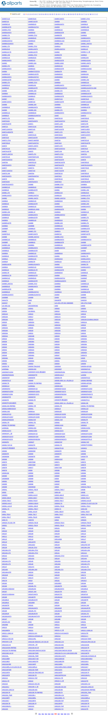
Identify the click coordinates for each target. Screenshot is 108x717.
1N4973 (83, 137)
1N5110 (83, 534)
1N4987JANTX (33, 234)
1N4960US (31, 41)
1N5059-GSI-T (59, 375)
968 (62, 714)
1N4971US (31, 129)
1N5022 (4, 325)
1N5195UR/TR (33, 613)
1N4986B (31, 226)
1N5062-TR (58, 445)
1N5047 (57, 355)
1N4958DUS (32, 24)
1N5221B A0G (59, 645)
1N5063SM (31, 451)
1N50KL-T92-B (59, 506)
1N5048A (5, 358)
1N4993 (83, 270)
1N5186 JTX (32, 586)
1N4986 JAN (59, 223)
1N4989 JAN (6, 245)
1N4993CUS (32, 273)
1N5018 (83, 317)
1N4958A (84, 21)
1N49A (57, 297)
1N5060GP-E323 (86, 391)
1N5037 (57, 341)
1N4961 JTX (6, 46)
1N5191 (30, 605)
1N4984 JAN (6, 212)
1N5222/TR (84, 681)
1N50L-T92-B (85, 512)
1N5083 (57, 473)
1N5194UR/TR (85, 608)
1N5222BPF (6, 698)
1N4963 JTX (6, 66)
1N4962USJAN (86, 60)
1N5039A (84, 344)
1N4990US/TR (33, 256)
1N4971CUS (32, 126)
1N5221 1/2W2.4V (87, 630)
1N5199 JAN (6, 622)
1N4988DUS (32, 239)
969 (65, 714)
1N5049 (30, 358)
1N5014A (5, 314)
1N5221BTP (58, 672)
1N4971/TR (84, 124)
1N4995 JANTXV (7, 284)
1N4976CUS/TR (60, 162)
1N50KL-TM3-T (33, 509)
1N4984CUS (85, 212)
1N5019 (30, 319)
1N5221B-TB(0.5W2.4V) (36, 672)
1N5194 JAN (85, 605)
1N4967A (31, 99)
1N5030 (83, 330)
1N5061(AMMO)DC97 (9, 409)
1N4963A (31, 66)
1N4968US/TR (85, 107)
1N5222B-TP (32, 703)
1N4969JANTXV (86, 113)
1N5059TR (31, 378)
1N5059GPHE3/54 (8, 375)
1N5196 (57, 613)
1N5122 (57, 542)
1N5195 (4, 611)
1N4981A (31, 193)
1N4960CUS (6, 38)
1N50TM (31, 520)
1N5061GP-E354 (86, 417)
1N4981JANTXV (33, 195)
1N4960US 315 (59, 41)
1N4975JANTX (85, 157)
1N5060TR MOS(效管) (9, 403)
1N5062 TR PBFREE (8, 425)
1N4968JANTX (33, 107)
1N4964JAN (85, 74)
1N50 (56, 306)
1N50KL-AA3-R (7, 506)
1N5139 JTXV (32, 547)
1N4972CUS (32, 135)
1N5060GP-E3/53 (86, 389)
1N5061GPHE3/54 (8, 420)
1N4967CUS (59, 99)
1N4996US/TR (85, 292)
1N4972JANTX (85, 135)
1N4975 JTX (32, 154)
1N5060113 (5, 386)
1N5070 (4, 462)
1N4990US (5, 256)
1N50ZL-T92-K (59, 525)
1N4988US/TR (59, 242)
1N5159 (83, 572)
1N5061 (30, 403)
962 (43, 714)
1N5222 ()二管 (59, 681)
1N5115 (4, 539)
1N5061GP (84, 411)
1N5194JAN (6, 608)
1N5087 (57, 476)
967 (59, 714)
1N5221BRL (85, 664)
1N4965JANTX (59, 85)
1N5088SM (5, 478)
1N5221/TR (84, 633)
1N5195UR (5, 613)
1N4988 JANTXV (33, 237)
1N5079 (4, 470)
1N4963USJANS (86, 69)
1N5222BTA (32, 701)
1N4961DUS (6, 49)
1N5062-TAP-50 (7, 445)
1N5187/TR (58, 591)
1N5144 (57, 558)
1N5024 (83, 325)
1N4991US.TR (85, 261)
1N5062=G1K (59, 425)
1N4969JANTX (59, 113)
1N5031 (30, 333)
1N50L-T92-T (32, 514)
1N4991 (57, 256)
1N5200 (57, 622)
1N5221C (5, 678)
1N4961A (58, 46)
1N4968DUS (6, 107)
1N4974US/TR (6, 151)
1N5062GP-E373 (7, 439)
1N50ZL (4, 525)
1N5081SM (5, 473)
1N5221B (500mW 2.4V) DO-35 (38, 642)
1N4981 (57, 190)
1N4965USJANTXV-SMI (88, 88)
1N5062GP (84, 431)
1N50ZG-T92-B (33, 523)
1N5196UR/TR (85, 616)
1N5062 (57, 422)
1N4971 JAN (59, 124)
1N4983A (5, 206)
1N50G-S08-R (6, 498)
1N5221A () (84, 636)
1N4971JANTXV (7, 129)
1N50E (83, 492)
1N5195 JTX (32, 611)
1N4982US (5, 204)
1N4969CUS (6, 113)
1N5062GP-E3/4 (60, 434)
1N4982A (5, 201)
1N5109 (57, 534)
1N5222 (30, 681)
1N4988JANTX (59, 239)
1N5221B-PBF (6, 664)
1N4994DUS (32, 278)
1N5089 (30, 478)
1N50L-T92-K (6, 514)
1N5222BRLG (85, 698)
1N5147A (31, 567)
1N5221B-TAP (85, 670)
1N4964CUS (6, 74)
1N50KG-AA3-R (86, 500)
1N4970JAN (6, 121)
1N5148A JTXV (86, 569)
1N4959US (31, 32)
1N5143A (31, 558)
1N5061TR (84, 420)
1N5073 (4, 465)
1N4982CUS (32, 201)
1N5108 (30, 534)
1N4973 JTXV (6, 140)
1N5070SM (31, 462)
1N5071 (57, 462)
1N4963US (31, 69)
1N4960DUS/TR (60, 38)
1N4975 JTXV (59, 154)
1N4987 (4, 231)
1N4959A (31, 30)
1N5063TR (58, 451)
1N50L (4, 512)
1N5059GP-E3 (85, 369)
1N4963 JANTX (86, 63)
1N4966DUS (59, 93)
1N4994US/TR (33, 281)
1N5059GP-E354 (86, 372)
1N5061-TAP (59, 420)
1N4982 (4, 198)
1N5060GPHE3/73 (87, 394)
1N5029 (30, 330)
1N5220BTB (6, 630)
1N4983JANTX (85, 206)
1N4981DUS (85, 193)
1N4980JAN (58, 187)
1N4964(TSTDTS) (34, 71)
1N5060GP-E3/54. (34, 391)
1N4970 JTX (6, 118)
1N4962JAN (85, 58)
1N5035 (57, 339)
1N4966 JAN (32, 91)
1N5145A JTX (6, 564)
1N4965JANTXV (86, 85)
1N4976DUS (85, 162)
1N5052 (4, 363)
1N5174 (30, 578)
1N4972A (5, 135)
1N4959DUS (85, 30)
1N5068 (4, 459)
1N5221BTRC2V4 (60, 675)
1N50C (4, 492)
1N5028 (83, 328)
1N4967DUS (85, 99)
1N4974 (4, 146)
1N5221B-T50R (33, 670)
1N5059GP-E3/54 (7, 372)
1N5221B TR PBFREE (9, 650)
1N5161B (5, 575)
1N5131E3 (31, 545)
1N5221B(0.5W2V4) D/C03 (37, 650)
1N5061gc (31, 411)
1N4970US (84, 121)
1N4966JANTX (6, 96)
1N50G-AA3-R (32, 495)
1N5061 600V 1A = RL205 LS (64, 403)
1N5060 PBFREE (86, 380)
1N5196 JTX (85, 613)
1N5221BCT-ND (33, 659)
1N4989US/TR (33, 250)
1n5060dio (31, 386)
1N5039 (57, 344)
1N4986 (30, 223)
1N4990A (5, 253)
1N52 (30, 622)
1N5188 (4, 597)
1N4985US (84, 220)
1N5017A (58, 317)
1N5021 (57, 322)
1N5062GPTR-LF (86, 439)
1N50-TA (4, 520)
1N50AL (4, 489)
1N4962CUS (6, 58)
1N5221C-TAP (32, 678)
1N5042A (31, 350)
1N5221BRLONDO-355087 (63, 667)
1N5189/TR (84, 600)
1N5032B (31, 336)
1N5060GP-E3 (33, 389)
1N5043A (84, 350)
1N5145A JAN (85, 561)
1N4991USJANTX (34, 264)
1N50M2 (57, 517)
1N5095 (4, 484)
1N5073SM (31, 465)
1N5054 (57, 363)
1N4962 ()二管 (85, 52)
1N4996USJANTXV (34, 295)
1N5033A (84, 336)
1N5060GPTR (6, 397)
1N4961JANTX (33, 49)
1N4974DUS (32, 148)
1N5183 (30, 583)
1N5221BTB (6, 672)
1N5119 (4, 542)
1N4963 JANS (59, 63)
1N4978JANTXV (33, 176)
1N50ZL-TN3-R (86, 525)
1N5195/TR (58, 611)
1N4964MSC (59, 77)
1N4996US (58, 292)
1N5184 (83, 583)
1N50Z (57, 520)
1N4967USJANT (86, 102)
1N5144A (84, 558)
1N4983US (5, 209)
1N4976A (5, 162)
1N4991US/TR (6, 264)
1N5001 (30, 308)
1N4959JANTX (6, 32)
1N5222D (5, 709)
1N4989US (5, 250)
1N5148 (57, 567)
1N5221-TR (5, 681)
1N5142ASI (84, 556)
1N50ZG (83, 520)
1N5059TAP (6, 378)
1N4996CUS (85, 289)
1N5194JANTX (33, 608)
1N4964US (84, 77)
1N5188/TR (31, 597)
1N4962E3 (58, 58)
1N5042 (4, 350)
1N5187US (84, 594)
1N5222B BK (59, 690)
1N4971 (30, 124)
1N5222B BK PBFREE (88, 690)
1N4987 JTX (32, 231)
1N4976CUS (32, 162)
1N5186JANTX (59, 589)
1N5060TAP (58, 397)
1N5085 (4, 476)
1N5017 (30, 317)
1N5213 (4, 627)
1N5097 (57, 484)
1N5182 (4, 583)
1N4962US (31, 60)
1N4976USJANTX (86, 165)
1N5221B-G (84, 661)
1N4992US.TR (33, 270)
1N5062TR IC (32, 448)
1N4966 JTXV (85, 91)
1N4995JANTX (33, 286)
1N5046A (31, 355)
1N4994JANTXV (60, 278)
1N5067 (57, 456)
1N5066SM (5, 456)
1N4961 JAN (59, 43)
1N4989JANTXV (60, 248)
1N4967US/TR (59, 102)
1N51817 (84, 580)
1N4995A (58, 284)
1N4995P (58, 286)
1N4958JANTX (59, 24)
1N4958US (84, 24)
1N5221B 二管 (32, 645)
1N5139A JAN (85, 547)
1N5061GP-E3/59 (60, 417)
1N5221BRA (58, 664)
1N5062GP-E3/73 (7, 436)
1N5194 (57, 605)
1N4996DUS (6, 292)
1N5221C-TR (59, 678)
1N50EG (4, 495)
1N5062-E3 (58, 428)
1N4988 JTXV (59, 237)
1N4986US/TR (59, 228)
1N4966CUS (32, 93)
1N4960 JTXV (32, 35)
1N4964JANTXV (33, 77)
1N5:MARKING (33, 306)
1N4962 (57, 52)
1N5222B (58, 684)
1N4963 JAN (32, 63)
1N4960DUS (32, 38)
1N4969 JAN (32, 110)
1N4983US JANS (33, 209)
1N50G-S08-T (32, 498)
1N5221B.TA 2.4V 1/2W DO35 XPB (66, 653)
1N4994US (5, 281)
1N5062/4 (31, 425)
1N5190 (83, 602)
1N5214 (30, 627)
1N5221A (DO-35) (7, 639)
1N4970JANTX (33, 121)
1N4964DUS (59, 74)
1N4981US (58, 195)
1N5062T (31, 442)
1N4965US (5, 88)
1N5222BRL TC (60, 698)
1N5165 (57, 575)
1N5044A (31, 352)
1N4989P (84, 248)
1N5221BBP (6, 659)
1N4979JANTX (33, 182)
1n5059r (83, 375)
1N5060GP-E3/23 (60, 389)
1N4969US (5, 115)
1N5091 (4, 481)
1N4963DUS (85, 66)
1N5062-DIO (32, 428)
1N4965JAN (32, 85)
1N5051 (57, 361)
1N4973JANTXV (33, 143)
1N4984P (84, 215)
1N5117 (83, 539)
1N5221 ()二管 (59, 630)
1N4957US (5, 21)
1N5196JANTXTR (34, 616)
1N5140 (57, 550)
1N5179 (4, 580)
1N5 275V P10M (86, 303)
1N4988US (31, 242)
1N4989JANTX (33, 248)
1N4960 (83, 32)
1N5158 (57, 572)
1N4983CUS (32, 206)
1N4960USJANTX (7, 43)
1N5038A (31, 344)
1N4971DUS (59, 126)
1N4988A (84, 237)
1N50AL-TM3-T (59, 489)
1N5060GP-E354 (7, 394)
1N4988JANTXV (86, 239)
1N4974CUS (6, 148)
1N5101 (57, 528)
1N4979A (31, 179)
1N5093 (57, 481)
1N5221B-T (84, 667)
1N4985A (5, 220)
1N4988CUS (6, 239)
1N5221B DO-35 (33, 648)
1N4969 (4, 110)
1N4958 (57, 21)
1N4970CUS (59, 118)
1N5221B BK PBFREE (9, 648)
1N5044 (4, 352)
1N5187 (4, 591)
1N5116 (30, 539)
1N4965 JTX (6, 82)
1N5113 (57, 536)
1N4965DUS (6, 85)
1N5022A (31, 325)
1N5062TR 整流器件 (8, 448)
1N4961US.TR (6, 52)
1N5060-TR (32, 400)
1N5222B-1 (31, 695)
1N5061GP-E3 (6, 414)
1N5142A (31, 556)
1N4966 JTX (58, 91)
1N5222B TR (6, 692)
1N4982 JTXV (85, 198)
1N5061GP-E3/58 (34, 417)
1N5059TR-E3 (85, 378)
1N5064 (83, 451)
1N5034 (4, 339)
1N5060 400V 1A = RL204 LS (64, 380)
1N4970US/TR (6, 124)
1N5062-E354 (32, 431)
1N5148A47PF (6, 572)
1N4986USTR (85, 228)
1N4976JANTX (6, 165)
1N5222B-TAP (59, 701)
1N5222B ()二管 (33, 687)
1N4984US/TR (33, 217)
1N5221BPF (32, 664)
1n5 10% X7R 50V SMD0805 (64, 303)
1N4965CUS (85, 82)
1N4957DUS (32, 19)
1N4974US (84, 148)
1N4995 (83, 281)
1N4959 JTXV (6, 30)
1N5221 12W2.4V (7, 633)
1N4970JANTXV (60, 121)
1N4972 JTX (58, 132)
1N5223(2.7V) (59, 709)
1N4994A (84, 275)
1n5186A (84, 586)
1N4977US (31, 171)
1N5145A (58, 561)
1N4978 (83, 171)
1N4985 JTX (85, 217)
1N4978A (31, 173)
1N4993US (84, 273)
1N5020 (4, 322)
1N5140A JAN (85, 550)
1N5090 (83, 478)
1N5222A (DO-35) (34, 684)
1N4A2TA (5, 300)
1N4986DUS (85, 226)
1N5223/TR (84, 709)
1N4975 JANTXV (7, 154)
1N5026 (30, 328)
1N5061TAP (32, 420)
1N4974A (84, 146)
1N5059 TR (5, 366)
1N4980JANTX (85, 187)
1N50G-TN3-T (59, 500)
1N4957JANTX (59, 19)
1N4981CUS (59, 193)
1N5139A (58, 547)
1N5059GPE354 (60, 372)
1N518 (30, 580)
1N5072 (83, 462)
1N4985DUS (59, 220)
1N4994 (57, 275)
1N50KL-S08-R (33, 506)
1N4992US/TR (59, 270)
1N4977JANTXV (7, 171)
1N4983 (57, 204)
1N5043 (57, 350)
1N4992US (5, 270)
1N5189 (57, 600)
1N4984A (58, 212)
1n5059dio (5, 369)
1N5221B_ (5, 656)
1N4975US (31, 160)
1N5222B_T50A (86, 692)
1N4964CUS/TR (33, 74)
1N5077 (30, 467)
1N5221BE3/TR (33, 661)
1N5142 (4, 556)
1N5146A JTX (85, 564)
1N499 (57, 250)
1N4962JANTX (6, 60)
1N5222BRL (32, 698)
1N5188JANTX (85, 597)
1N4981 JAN (85, 190)
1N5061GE (58, 411)
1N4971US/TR (59, 129)
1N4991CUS (32, 259)
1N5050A (31, 361)
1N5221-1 (5, 636)
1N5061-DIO (6, 411)
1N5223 (30, 709)
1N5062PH (5, 442)
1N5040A (31, 347)
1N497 (57, 115)
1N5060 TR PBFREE (35, 383)
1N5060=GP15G (86, 383)
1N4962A (84, 55)
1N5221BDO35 (59, 659)
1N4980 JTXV (59, 184)
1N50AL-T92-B (33, 489)
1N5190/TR (5, 605)
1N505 (83, 358)
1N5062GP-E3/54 (86, 434)
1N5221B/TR (85, 653)
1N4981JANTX (6, 195)
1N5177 (57, 578)
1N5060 (30, 380)
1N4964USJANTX (34, 80)
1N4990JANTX (85, 253)
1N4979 (4, 179)
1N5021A (84, 322)
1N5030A (5, 333)
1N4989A (31, 245)
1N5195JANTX (85, 611)
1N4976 (83, 160)
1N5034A (31, 339)
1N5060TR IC (85, 400)
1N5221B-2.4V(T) (60, 656)
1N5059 (83, 363)
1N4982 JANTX (33, 198)
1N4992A (5, 267)
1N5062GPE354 (60, 436)
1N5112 (30, 536)
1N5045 (57, 352)
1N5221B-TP (85, 672)
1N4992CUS (32, 267)
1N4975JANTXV (7, 160)
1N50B (83, 489)
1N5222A (5, 684)
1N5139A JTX (6, 550)
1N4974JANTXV (60, 148)
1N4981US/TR (85, 195)
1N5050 (4, 361)
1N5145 (30, 561)
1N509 (57, 478)
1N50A (57, 487)
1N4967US (31, 102)
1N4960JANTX (85, 38)
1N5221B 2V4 (6, 645)
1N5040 (4, 347)
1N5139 (4, 547)
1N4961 (30, 43)
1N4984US (5, 217)
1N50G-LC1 (84, 495)
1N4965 (57, 80)
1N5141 (57, 553)
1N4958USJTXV (33, 27)
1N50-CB (57, 492)
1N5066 (83, 454)
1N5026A (58, 328)
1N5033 (57, 336)
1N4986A (5, 226)
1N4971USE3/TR (7, 132)
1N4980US (5, 190)
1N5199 (83, 619)
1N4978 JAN (6, 173)
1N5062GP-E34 (33, 436)
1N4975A (84, 154)
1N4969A (84, 110)
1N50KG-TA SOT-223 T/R (89, 503)
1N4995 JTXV (32, 284)
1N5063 (4, 451)
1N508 (30, 470)
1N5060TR (5, 400)
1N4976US (31, 165)
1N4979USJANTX (7, 184)
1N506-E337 (59, 459)
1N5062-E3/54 (85, 428)
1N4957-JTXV (85, 19)
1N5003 (83, 308)
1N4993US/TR (33, 275)
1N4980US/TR (33, 190)
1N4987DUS (6, 234)
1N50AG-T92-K (86, 487)
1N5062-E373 (59, 431)
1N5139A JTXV (33, 550)
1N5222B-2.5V (59, 695)
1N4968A (58, 104)
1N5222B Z (5, 687)
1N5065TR (58, 454)
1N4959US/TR (59, 32)
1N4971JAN (85, 126)
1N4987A (58, 231)
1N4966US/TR (59, 96)
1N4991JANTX (85, 259)
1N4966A (5, 93)
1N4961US (84, 49)
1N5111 (4, 536)
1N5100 (30, 528)
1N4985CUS (32, 220)
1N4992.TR (84, 264)
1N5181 (57, 580)
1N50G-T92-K (59, 498)
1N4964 (4, 71)
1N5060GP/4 (6, 389)
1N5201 (83, 622)
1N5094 (83, 481)
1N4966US (31, 96)
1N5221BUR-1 (85, 675)
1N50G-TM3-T (6, 500)
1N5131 (4, 545)
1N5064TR (5, 454)
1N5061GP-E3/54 (34, 414)
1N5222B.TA (59, 692)
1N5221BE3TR (59, 661)
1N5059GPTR (32, 375)
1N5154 (30, 572)
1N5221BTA (58, 670)
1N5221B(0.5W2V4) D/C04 (63, 650)
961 (39, 714)
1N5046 (4, 355)
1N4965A (58, 82)
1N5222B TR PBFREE (35, 692)
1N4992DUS (59, 267)
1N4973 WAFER (33, 140)
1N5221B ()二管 (7, 641)
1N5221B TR (85, 648)
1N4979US (58, 182)
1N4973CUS (85, 140)
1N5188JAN (58, 597)
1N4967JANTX (6, 102)
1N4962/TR (58, 55)
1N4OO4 (84, 300)
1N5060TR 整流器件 (61, 400)
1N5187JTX (58, 594)
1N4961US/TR (33, 52)
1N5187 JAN (32, 591)
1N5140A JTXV (33, 553)
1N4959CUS (59, 30)
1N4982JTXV (85, 201)
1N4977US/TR (59, 171)
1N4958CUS (6, 24)
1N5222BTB (85, 701)
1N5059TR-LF (6, 380)
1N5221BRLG (32, 667)
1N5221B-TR (32, 675)
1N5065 (30, 454)
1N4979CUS (59, 179)
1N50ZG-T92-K (59, 523)
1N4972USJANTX (60, 137)
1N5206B (5, 625)
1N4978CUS (59, 173)
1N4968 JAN (32, 104)
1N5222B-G (84, 695)
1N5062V (84, 448)
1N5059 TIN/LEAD (34, 366)
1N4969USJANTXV (34, 115)
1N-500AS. (31, 311)
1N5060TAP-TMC (86, 397)
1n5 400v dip (6, 306)
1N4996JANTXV (33, 292)
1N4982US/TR (33, 204)
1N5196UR (58, 616)
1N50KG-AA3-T (7, 503)
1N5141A (84, 553)
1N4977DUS (85, 168)
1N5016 (83, 314)
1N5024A (5, 328)
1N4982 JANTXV (60, 198)
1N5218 (57, 627)
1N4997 (57, 295)
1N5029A (58, 330)
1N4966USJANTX (86, 96)
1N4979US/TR (85, 182)
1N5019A (58, 319)
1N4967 (4, 99)
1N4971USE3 (85, 129)
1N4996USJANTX (7, 295)
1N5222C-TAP (59, 706)
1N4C (30, 300)
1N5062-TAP (85, 442)
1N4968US (58, 107)
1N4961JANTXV (60, 49)
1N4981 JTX (6, 193)
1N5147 (4, 567)
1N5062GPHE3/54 (34, 439)
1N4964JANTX (6, 77)
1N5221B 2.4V (59, 642)
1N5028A (5, 330)
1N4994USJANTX (60, 281)
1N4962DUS (32, 58)
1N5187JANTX (33, 594)
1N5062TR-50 (59, 448)
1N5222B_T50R (7, 695)
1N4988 (4, 237)
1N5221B (58, 639)
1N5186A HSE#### (8, 589)
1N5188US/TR (33, 600)
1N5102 (83, 528)
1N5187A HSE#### (8, 594)
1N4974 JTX (58, 146)
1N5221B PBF (59, 648)
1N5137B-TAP (85, 545)
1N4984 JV (31, 212)
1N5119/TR (31, 542)
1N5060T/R (31, 397)
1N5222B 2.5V (85, 684)
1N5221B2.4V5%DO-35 (88, 656)
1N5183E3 (58, 583)
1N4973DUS (6, 143)
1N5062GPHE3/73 (60, 439)
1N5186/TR (58, 586)
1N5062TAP (58, 442)
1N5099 (4, 487)
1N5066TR (31, 456)
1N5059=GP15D (86, 366)
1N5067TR (84, 456)
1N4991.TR (84, 256)
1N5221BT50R (6, 670)
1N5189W (31, 602)
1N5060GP (84, 386)
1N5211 (57, 625)
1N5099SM (31, 487)
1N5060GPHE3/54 (60, 394)
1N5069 (30, 459)
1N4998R (5, 297)
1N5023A (58, 325)
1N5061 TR (58, 406)
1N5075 (83, 465)
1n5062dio (5, 428)
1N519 (57, 602)
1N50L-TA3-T (59, 514)
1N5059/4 (58, 366)
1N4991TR (31, 261)
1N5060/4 (58, 383)
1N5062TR (31, 445)
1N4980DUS (32, 187)
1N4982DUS (59, 201)
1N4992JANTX (85, 267)
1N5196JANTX (6, 616)
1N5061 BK (84, 403)
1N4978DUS (85, 173)
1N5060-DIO (59, 386)
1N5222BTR (58, 703)
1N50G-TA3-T (85, 498)
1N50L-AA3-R (32, 512)
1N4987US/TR (85, 234)
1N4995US (84, 286)
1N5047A (84, 355)
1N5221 (30, 630)
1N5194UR (58, 608)
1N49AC (83, 297)
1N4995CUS (85, 284)
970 (68, 714)
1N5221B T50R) (86, 639)
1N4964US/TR (6, 80)
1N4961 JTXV (32, 46)
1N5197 (4, 619)
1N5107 (4, 534)
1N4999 (30, 297)
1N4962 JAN (6, 55)
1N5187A (84, 591)
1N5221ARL (32, 639)
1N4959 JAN (85, 27)
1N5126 (83, 542)
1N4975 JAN (85, 151)
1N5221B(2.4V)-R (7, 653)
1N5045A (84, 352)
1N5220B (84, 627)
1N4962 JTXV (32, 55)
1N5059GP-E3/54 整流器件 (37, 372)
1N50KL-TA (5, 509)
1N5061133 (84, 409)
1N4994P (84, 278)
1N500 (83, 306)
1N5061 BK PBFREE (8, 406)
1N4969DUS (32, 113)
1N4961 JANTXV (86, 43)
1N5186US (84, 589)
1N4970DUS (85, 118)
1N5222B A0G (32, 690)
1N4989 (83, 242)
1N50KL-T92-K (85, 506)
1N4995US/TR (6, 289)
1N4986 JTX (85, 223)
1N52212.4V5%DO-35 (35, 636)
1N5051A (84, 361)
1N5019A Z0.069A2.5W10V (90, 319)
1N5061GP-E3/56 (86, 414)
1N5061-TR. (32, 422)
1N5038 (4, 344)
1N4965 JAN (85, 80)
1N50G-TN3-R (32, 500)
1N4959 (57, 27)
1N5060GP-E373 (33, 394)
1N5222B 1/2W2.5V (87, 687)
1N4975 (30, 151)
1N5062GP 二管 (7, 433)
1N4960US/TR (85, 41)
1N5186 (4, 586)
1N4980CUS (6, 187)
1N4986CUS (59, 226)
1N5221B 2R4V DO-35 (88, 642)
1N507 (83, 459)
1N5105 (57, 531)
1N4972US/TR (33, 137)
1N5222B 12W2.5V (8, 690)
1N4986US (31, 228)
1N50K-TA (58, 509)
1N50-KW (84, 509)
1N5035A (84, 339)
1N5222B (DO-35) (60, 687)
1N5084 (83, 473)
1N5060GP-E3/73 (60, 391)
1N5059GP (58, 369)
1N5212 (83, 625)
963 (46, 714)
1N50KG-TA (58, 503)
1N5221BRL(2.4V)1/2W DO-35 (11, 667)
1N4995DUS (6, 286)
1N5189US (5, 602)
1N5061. (31, 409)
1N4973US (58, 143)
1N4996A (58, 289)
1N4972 (30, 132)
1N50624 (84, 425)
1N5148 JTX (85, 567)
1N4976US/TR (59, 165)
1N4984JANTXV (60, 215)
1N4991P (5, 261)
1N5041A (84, 347)
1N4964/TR (58, 71)
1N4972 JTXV (85, 132)
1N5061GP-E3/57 (7, 417)
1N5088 (83, 476)
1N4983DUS (59, 206)
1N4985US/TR (6, 223)
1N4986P (5, 228)
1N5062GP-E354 (86, 436)
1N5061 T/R (32, 406)
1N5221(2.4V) (32, 633)
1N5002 (57, 308)
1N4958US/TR (6, 27)
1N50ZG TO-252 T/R (8, 523)
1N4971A (5, 126)
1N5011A (84, 311)
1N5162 (30, 575)
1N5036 (4, 341)
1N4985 (57, 217)
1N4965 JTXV (32, 82)
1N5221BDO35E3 (86, 659)
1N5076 (4, 467)
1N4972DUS (59, 135)
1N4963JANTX (6, 69)
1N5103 (4, 531)
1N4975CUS (6, 157)
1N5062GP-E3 (33, 434)
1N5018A (5, 319)
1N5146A (58, 564)
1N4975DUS (59, 157)
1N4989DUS (6, 248)
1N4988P (5, 242)
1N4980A (84, 184)
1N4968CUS (85, 104)
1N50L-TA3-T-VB (86, 514)
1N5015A (58, 314)
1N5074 (57, 465)
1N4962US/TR (59, 60)
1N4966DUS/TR (86, 93)
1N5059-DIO (32, 369)
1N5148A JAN (32, 569)
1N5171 (83, 575)
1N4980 (30, 184)
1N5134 (57, 545)
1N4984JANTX (33, 215)
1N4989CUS (59, 245)
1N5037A (84, 341)
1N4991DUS (59, 259)
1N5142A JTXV (59, 556)
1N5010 (57, 311)
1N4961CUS (85, 46)
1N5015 (30, 314)
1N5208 (30, 625)
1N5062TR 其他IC (86, 445)
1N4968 (4, 104)
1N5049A (58, 358)
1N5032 (83, 333)
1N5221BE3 (6, 661)
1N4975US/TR (59, 160)
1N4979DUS (85, 179)
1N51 (3, 528)
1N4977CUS (59, 168)
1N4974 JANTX (33, 146)
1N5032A (5, 336)
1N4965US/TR (33, 88)
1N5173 (4, 578)
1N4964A (84, 71)
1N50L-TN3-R (32, 517)
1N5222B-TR (85, 703)
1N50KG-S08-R (33, 503)
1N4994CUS (6, 278)
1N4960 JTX (6, 35)
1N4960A (84, 35)
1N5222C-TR (85, 706)
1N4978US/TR (85, 176)
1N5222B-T (5, 701)
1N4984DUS (6, 215)
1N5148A (5, 569)
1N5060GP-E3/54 (7, 391)
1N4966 (4, 91)
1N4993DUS (59, 273)
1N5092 (30, 481)
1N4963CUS (59, 66)
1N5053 (30, 363)
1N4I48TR (58, 300)
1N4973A (58, 140)
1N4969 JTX (58, 110)
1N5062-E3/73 (6, 431)
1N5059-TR (58, 378)
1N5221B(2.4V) (86, 650)
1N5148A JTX (59, 569)
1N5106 (83, 531)
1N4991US (58, 261)
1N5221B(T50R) (33, 653)
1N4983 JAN (85, 204)
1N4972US (5, 137)
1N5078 (83, 467)
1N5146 (30, 564)
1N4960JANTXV (7, 41)
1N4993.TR (5, 273)
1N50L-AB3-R (59, 512)
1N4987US (58, 234)
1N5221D (84, 678)
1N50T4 (83, 517)
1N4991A (5, 259)
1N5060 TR (5, 383)
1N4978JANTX (6, 176)
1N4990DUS (59, 253)
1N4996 (30, 289)
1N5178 (83, 578)
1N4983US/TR (59, 209)
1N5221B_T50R (33, 656)
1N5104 (30, 531)
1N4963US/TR (59, 69)
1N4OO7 (4, 303)
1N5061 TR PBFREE (87, 406)
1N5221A (58, 636)
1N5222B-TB (6, 703)
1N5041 (57, 347)
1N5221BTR (6, 675)
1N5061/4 (58, 409)
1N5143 (4, 558)
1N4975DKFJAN (33, 157)
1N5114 (83, 536)
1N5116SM (58, 539)
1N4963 (4, 63)
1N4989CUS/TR (86, 245)
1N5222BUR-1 (6, 706)
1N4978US (58, 176)
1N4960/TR (58, 35)
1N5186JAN (32, 589)
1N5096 (30, 484)
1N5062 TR (84, 422)
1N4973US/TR (85, 143)
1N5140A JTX (6, 553)
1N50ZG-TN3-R (86, 523)
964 (49, 714)
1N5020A (31, 322)
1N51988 (57, 619)
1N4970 (83, 115)
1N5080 (57, 470)
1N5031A (58, 333)
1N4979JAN (6, 182)
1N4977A (31, 168)
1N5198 (30, 619)
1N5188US (5, 600)
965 (52, 714)
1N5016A (5, 317)
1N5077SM (58, 467)
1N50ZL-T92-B (33, 525)
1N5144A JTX (6, 561)
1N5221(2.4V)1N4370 (61, 633)
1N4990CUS (32, 253)
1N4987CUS (85, 231)
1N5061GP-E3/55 (60, 414)
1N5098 (83, 484)
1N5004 (4, 311)
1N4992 (57, 264)
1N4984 (83, 209)
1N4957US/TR (33, 21)
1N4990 (83, 250)
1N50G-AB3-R (59, 495)
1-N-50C (31, 492)
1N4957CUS (6, 19)
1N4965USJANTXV (61, 88)
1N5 (29, 303)
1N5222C (31, 706)
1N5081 (83, 470)
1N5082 (30, 473)
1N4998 (83, 295)
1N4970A (31, 118)
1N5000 (4, 308)
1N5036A (31, 341)
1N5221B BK (85, 645)
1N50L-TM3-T (6, 517)
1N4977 (4, 168)
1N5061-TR (5, 422)
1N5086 (30, 476)
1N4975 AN (58, 151)
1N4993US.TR (6, 275)
